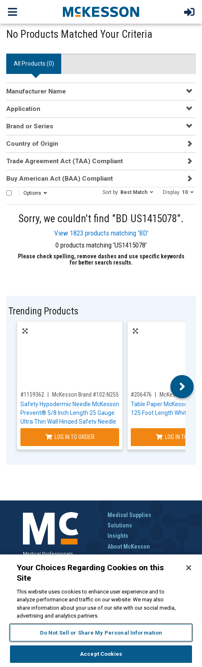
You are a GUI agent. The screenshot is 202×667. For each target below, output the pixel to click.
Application (23, 109)
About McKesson (128, 546)
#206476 (141, 394)
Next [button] (182, 386)
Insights (117, 535)
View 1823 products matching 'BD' (101, 233)
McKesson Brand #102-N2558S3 (90, 394)
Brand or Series (29, 126)
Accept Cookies (101, 654)
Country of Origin (32, 143)
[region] (101, 610)
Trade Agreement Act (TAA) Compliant (64, 161)
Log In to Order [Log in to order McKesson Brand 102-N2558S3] (70, 437)
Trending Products (43, 311)
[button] (127, 192)
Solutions (119, 525)
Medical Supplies (129, 515)
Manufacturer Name (36, 91)
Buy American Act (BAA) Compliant (59, 178)
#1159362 (32, 394)
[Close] (189, 568)
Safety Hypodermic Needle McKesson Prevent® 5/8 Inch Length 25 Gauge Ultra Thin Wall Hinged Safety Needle (69, 413)
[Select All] (9, 193)
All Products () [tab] (34, 63)
